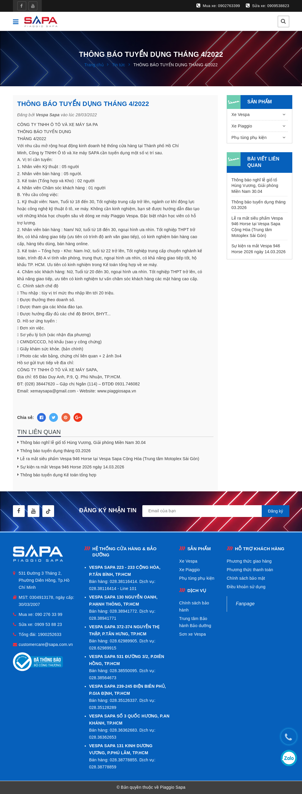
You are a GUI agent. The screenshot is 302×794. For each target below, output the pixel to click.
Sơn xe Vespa (192, 634)
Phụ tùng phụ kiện (249, 137)
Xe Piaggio (241, 126)
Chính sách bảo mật (246, 578)
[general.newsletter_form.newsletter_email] (215, 511)
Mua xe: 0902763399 (218, 5)
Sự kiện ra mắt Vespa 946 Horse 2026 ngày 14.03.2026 (72, 467)
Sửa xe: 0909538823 (267, 5)
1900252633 (49, 634)
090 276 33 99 (48, 614)
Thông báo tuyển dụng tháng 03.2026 (55, 450)
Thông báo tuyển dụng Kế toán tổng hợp (58, 475)
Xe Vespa (240, 114)
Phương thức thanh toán (250, 569)
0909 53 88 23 (48, 624)
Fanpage (245, 603)
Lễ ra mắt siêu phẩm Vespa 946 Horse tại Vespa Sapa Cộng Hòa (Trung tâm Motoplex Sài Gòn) (109, 458)
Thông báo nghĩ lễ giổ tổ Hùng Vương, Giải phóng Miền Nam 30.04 (83, 442)
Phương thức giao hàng (249, 561)
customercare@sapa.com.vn (46, 644)
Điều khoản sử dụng (246, 586)
